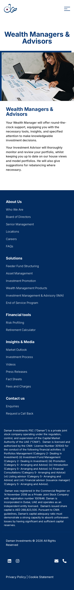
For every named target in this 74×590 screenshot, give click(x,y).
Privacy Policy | (17, 577)
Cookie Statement (40, 577)
